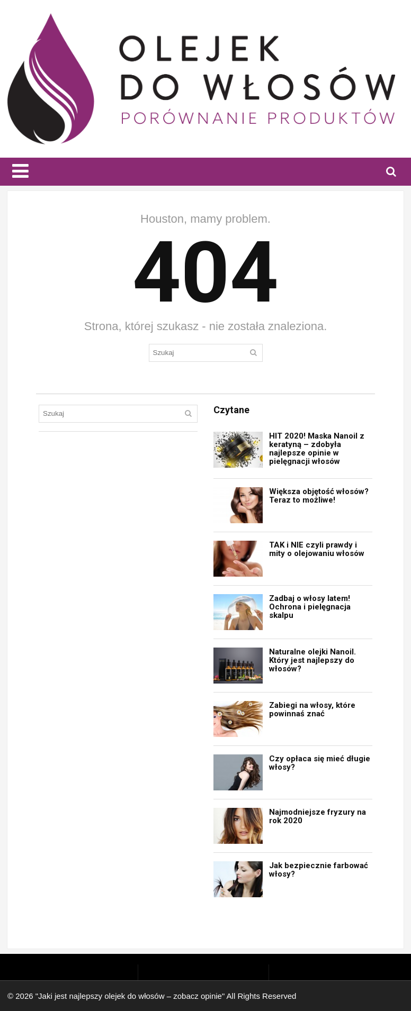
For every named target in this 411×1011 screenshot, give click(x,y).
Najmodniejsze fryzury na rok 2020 (317, 816)
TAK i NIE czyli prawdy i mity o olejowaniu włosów (316, 549)
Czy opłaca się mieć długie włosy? (319, 763)
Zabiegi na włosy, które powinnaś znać (312, 709)
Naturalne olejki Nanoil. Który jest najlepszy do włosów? (312, 660)
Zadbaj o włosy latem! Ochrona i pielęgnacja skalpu (310, 607)
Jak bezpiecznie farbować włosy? (318, 870)
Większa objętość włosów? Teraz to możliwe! (319, 496)
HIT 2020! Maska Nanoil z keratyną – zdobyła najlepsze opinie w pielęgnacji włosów (316, 448)
